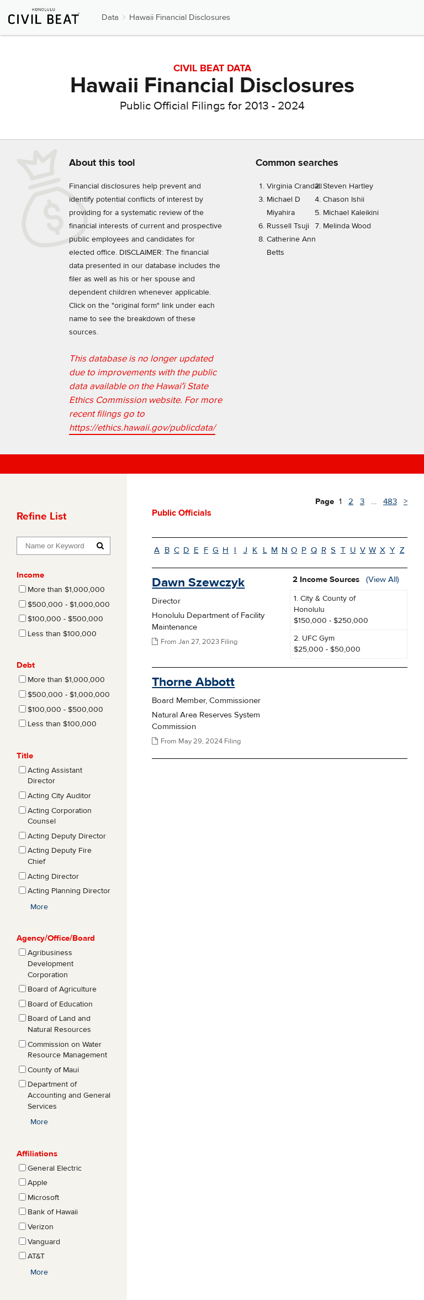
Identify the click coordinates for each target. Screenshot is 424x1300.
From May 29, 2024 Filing (196, 741)
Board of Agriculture (62, 989)
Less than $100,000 (62, 634)
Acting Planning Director (69, 891)
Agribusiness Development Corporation (50, 963)
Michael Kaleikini (351, 213)
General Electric (55, 1168)
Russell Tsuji (288, 226)
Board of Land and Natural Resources (59, 1024)
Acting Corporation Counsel (60, 816)
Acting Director (53, 877)
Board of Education (60, 1004)
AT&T (36, 1256)
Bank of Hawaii (53, 1212)
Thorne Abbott (193, 682)
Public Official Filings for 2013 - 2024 (212, 105)
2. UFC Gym (314, 638)
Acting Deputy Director (67, 836)
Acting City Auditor (59, 796)
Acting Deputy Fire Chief (60, 856)
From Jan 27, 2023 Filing (194, 641)
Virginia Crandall (294, 186)
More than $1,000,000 (66, 590)
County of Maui (53, 1070)
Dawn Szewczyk (198, 582)
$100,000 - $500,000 (65, 619)
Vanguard (44, 1242)
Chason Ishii (343, 200)
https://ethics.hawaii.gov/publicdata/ (142, 428)
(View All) (382, 579)
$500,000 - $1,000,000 (69, 605)
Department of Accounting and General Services (69, 1095)
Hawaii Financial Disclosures (179, 17)
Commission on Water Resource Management (67, 1050)
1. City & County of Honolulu (325, 604)
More (39, 907)
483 (390, 501)
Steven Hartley (348, 186)
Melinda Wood (347, 226)
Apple (37, 1183)
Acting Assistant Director (55, 776)
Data (110, 17)
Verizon (41, 1227)
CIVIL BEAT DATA (212, 68)
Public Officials (181, 512)
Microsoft (43, 1198)
